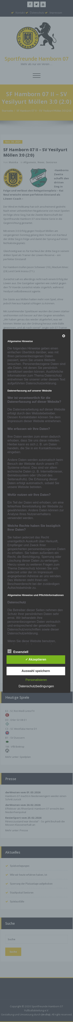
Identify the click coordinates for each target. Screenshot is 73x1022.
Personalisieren (36, 679)
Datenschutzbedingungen (36, 686)
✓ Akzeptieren (35, 659)
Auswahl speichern (36, 671)
